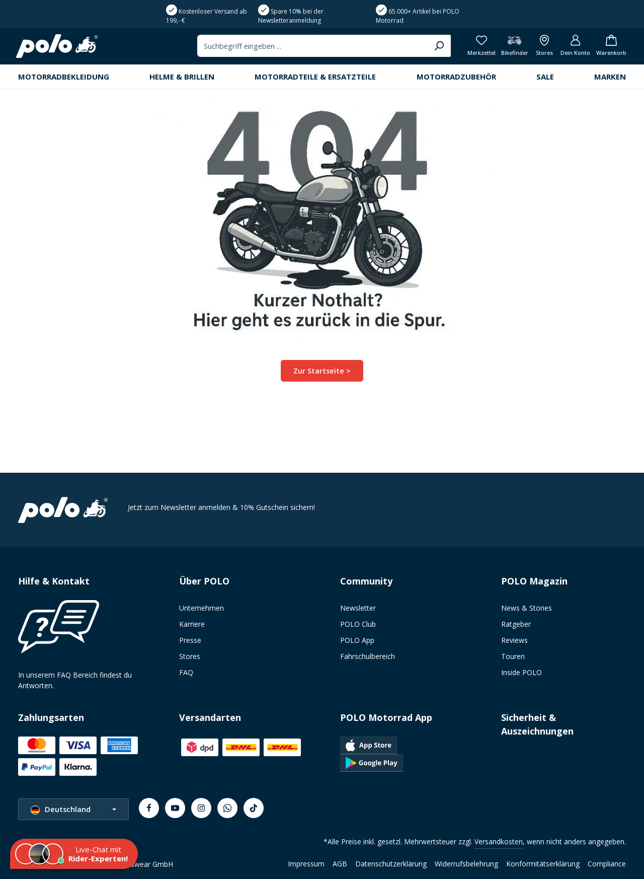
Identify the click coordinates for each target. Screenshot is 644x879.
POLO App (357, 640)
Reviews (514, 640)
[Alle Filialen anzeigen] (538, 76)
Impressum (306, 863)
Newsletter (358, 608)
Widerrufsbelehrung (466, 863)
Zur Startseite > (322, 402)
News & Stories (526, 608)
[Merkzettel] (472, 76)
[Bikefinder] (507, 76)
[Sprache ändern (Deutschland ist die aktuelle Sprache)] (73, 809)
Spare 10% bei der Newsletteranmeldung (291, 43)
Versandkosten (498, 841)
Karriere (192, 624)
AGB (340, 863)
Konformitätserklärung (543, 863)
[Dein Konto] (571, 76)
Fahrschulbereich (367, 656)
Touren (513, 656)
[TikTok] (254, 808)
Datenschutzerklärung (391, 863)
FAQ (186, 672)
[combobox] (300, 75)
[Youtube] (175, 808)
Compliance (607, 863)
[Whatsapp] (227, 808)
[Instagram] (201, 808)
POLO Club (358, 624)
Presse (190, 640)
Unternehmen (201, 608)
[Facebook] (149, 808)
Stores (189, 656)
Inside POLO (521, 672)
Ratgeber (516, 624)
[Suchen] (426, 75)
